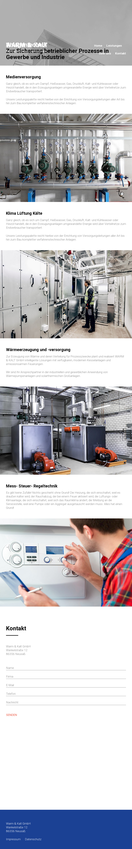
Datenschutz (33, 839)
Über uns (105, 53)
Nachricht (12, 702)
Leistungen (114, 45)
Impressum (13, 839)
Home (98, 45)
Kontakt (120, 53)
